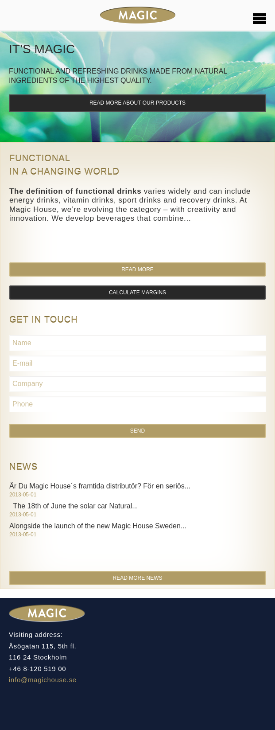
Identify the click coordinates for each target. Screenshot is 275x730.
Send (137, 431)
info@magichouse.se (43, 679)
